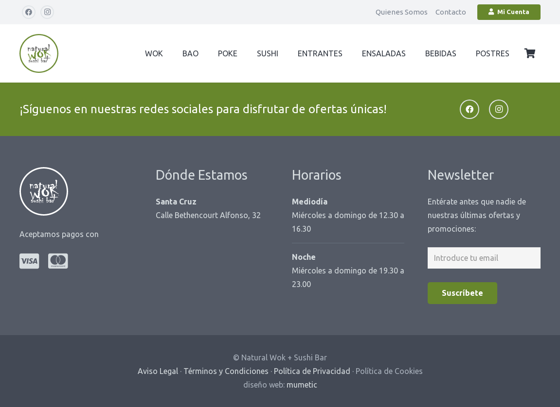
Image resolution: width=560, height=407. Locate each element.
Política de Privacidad (312, 371)
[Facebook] (29, 12)
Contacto (450, 12)
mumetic (302, 384)
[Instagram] (47, 12)
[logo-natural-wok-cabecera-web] (38, 53)
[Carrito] (530, 53)
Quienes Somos (402, 12)
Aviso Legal (158, 371)
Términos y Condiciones (226, 371)
